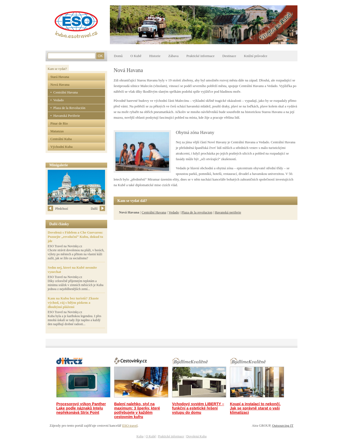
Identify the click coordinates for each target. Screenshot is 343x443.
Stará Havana (59, 77)
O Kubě (136, 56)
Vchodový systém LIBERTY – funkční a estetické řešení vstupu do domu (198, 408)
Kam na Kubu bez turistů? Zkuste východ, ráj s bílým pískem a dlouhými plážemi (73, 302)
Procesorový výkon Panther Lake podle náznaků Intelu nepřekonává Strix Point (81, 408)
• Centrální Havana (64, 92)
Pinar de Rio (59, 123)
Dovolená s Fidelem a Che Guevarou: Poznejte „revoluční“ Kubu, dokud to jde (75, 236)
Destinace (229, 56)
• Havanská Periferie (65, 116)
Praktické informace (200, 56)
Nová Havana (59, 84)
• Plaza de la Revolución (67, 108)
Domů (118, 56)
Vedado (174, 212)
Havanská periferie (228, 212)
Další (98, 209)
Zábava (173, 56)
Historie (155, 56)
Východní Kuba (61, 147)
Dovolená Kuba (196, 436)
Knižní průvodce (255, 56)
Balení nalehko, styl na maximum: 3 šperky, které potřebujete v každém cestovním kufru (137, 410)
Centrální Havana (154, 212)
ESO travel (129, 425)
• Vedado (57, 100)
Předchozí (58, 209)
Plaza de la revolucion (196, 212)
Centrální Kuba (61, 139)
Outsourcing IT (282, 425)
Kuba (139, 436)
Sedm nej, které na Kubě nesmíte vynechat (72, 269)
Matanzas (57, 131)
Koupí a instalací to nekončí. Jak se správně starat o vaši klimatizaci (255, 408)
